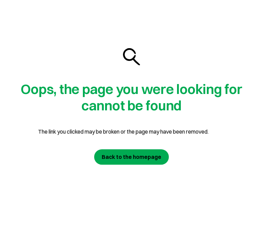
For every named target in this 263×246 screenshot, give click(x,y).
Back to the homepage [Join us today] (131, 156)
